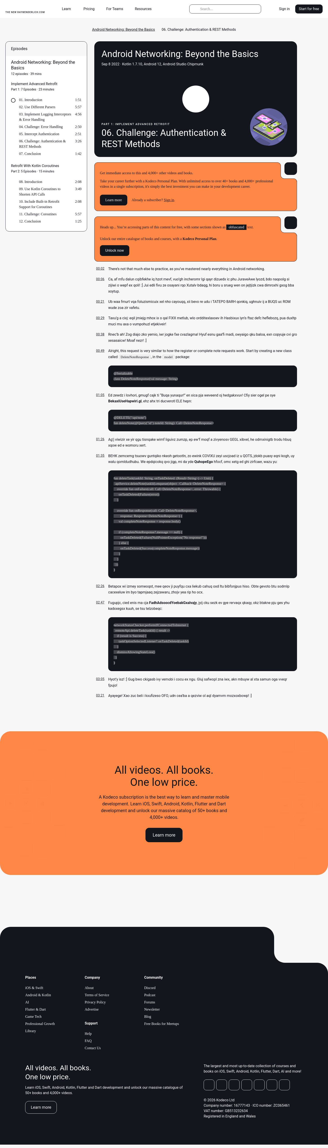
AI (27, 1005)
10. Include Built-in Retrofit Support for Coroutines (39, 204)
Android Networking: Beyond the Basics (123, 29)
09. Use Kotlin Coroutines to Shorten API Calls (39, 191)
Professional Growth (40, 1027)
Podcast (149, 998)
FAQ (88, 1044)
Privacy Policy (95, 1005)
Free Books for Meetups (161, 1027)
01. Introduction (30, 100)
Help (88, 1037)
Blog (147, 1020)
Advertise (92, 1013)
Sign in (284, 9)
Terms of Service (97, 998)
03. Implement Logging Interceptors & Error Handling (45, 116)
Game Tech (33, 1020)
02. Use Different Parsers (37, 107)
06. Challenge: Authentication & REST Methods (42, 143)
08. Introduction (30, 182)
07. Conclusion (30, 154)
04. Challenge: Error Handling (41, 127)
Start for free (309, 9)
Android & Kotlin (38, 998)
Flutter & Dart (35, 1013)
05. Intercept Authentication (39, 134)
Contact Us (93, 1051)
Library (30, 1034)
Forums (149, 1005)
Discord (150, 991)
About (89, 991)
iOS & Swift (34, 991)
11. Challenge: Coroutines (38, 214)
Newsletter (152, 1013)
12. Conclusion (30, 221)
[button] (68, 8)
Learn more (113, 200)
